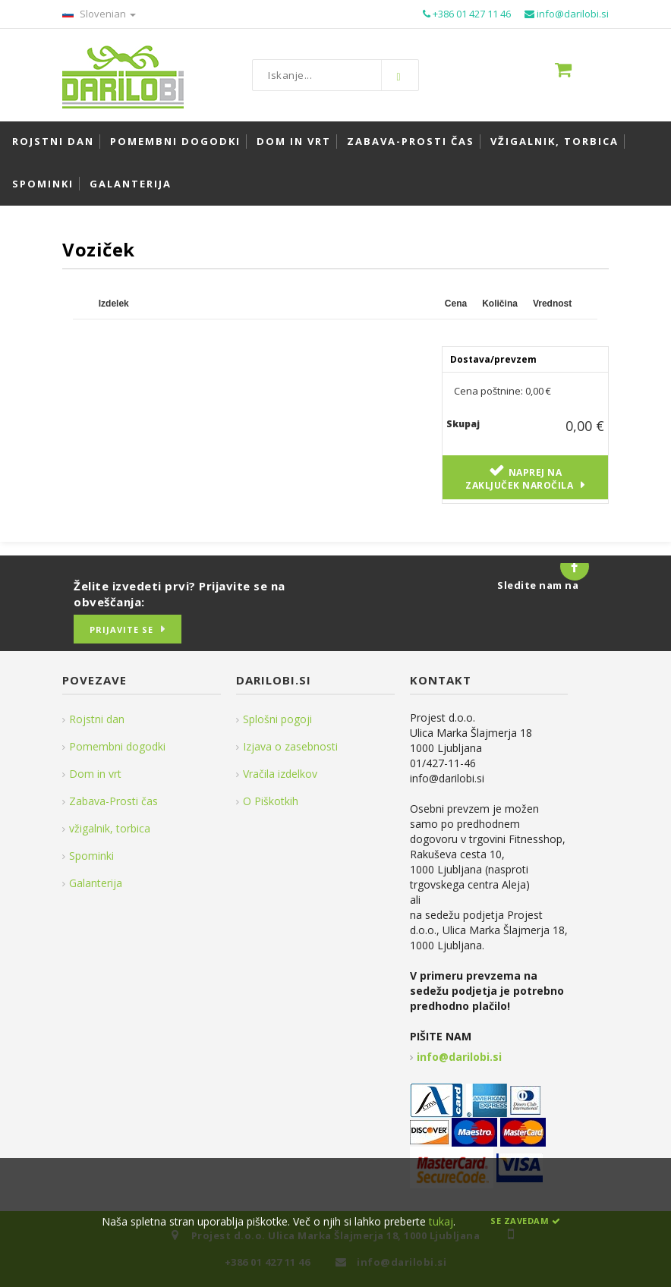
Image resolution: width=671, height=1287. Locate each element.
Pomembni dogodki (117, 746)
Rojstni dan (96, 719)
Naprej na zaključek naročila (519, 479)
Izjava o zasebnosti (290, 746)
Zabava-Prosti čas (113, 801)
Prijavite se (121, 629)
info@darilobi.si (459, 1056)
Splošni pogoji (277, 719)
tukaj (441, 1221)
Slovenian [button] (99, 13)
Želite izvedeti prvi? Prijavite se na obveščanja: (179, 593)
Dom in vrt (95, 773)
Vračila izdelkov (280, 773)
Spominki (91, 855)
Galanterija (95, 883)
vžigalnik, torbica (109, 828)
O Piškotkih (270, 801)
